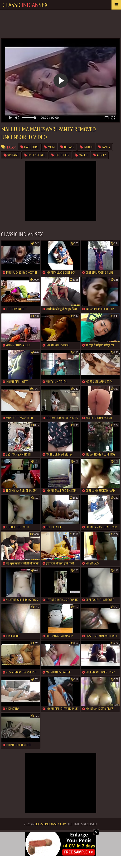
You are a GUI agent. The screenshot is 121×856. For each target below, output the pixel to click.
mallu (81, 155)
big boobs (60, 155)
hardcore (29, 147)
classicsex (25, 4)
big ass (67, 147)
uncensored (34, 155)
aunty (99, 155)
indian (86, 147)
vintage (11, 155)
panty (104, 147)
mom (49, 147)
